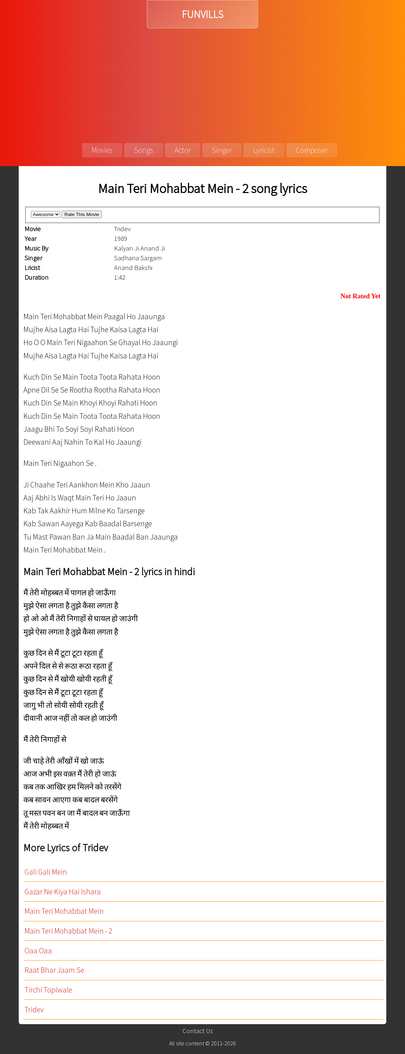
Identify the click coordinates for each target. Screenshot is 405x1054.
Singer (222, 150)
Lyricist (264, 150)
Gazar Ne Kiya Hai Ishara (62, 892)
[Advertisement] (202, 82)
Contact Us (198, 1031)
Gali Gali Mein (45, 872)
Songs (143, 150)
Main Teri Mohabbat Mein (64, 911)
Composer (312, 150)
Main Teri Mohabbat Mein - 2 (68, 931)
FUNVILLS (202, 14)
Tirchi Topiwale (48, 990)
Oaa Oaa (38, 951)
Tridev (34, 1009)
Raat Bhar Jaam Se (54, 970)
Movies (102, 150)
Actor (183, 150)
